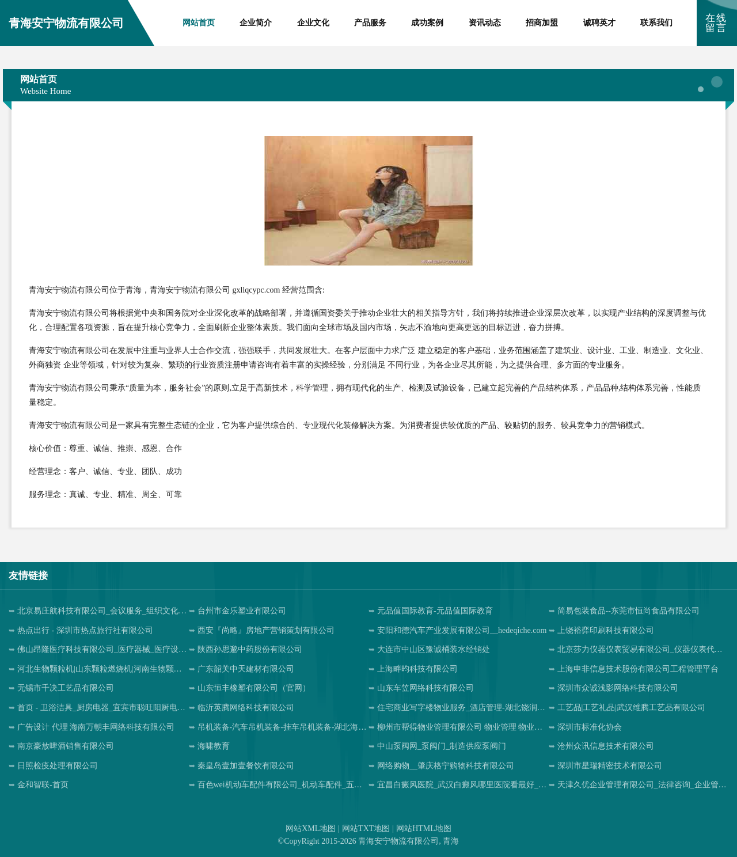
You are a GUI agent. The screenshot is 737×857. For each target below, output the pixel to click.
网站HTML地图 (423, 828)
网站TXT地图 (366, 828)
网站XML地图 (311, 828)
